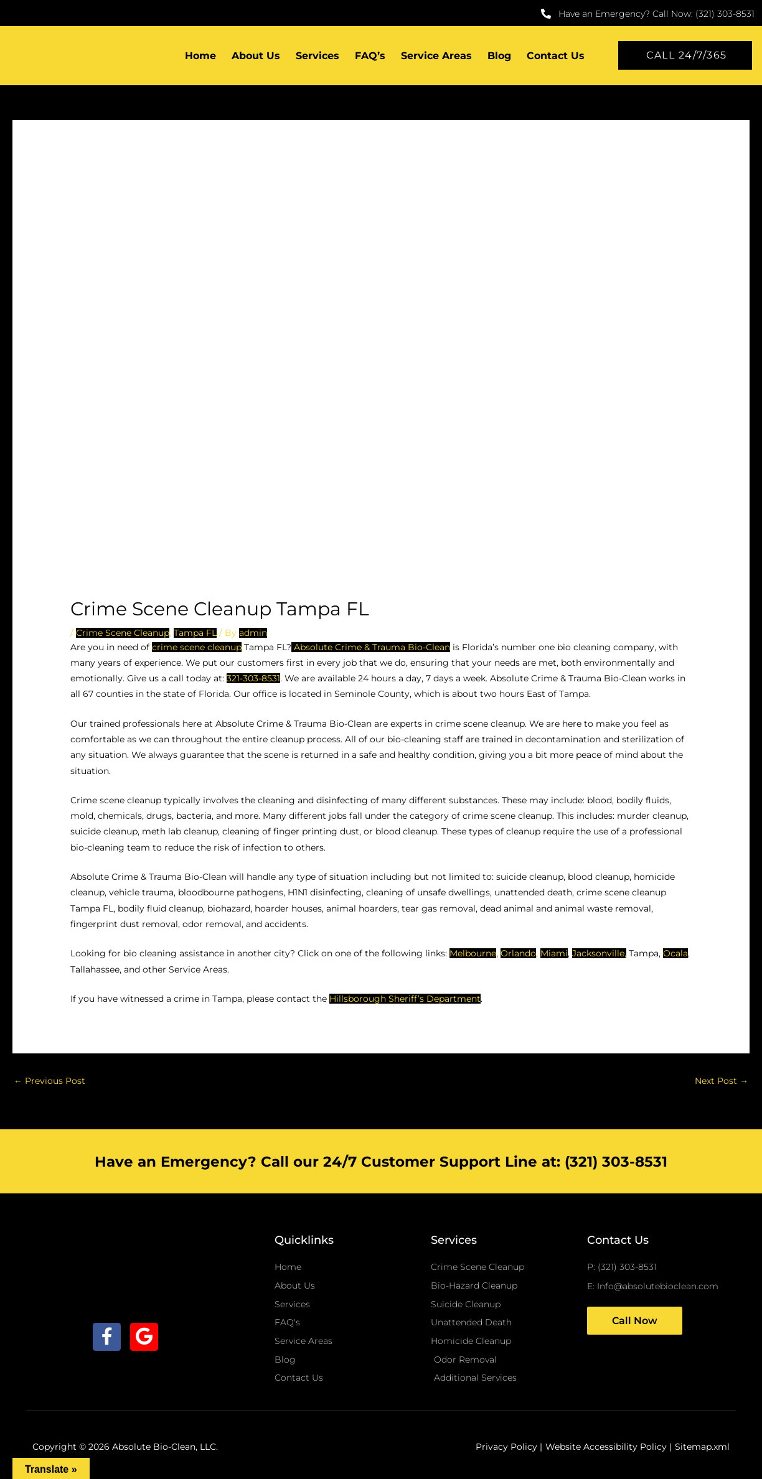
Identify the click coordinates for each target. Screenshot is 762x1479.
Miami (554, 953)
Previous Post (49, 1080)
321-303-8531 (253, 678)
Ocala (675, 953)
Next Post (721, 1080)
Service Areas (436, 56)
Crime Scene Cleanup (122, 633)
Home (200, 56)
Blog (499, 56)
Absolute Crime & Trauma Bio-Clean (370, 647)
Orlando (518, 953)
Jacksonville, (599, 953)
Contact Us (556, 56)
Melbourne (472, 953)
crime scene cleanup (197, 647)
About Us (256, 56)
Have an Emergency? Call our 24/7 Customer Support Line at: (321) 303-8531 (381, 1161)
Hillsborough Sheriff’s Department (405, 998)
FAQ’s (370, 56)
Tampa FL (195, 633)
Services (317, 56)
